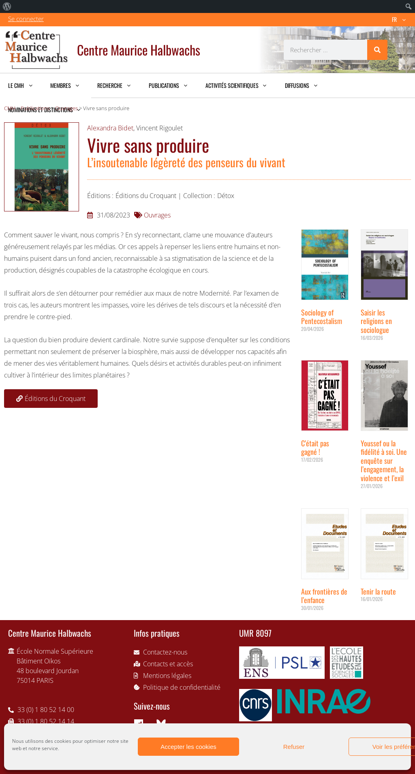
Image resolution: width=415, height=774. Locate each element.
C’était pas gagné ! (315, 447)
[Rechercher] (377, 50)
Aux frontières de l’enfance (324, 596)
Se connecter (26, 19)
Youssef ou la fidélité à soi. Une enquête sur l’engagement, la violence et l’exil (384, 460)
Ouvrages (157, 215)
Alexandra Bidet (110, 128)
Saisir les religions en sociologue (376, 321)
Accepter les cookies (188, 746)
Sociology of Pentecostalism (321, 316)
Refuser (294, 746)
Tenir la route (378, 591)
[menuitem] (7, 6)
